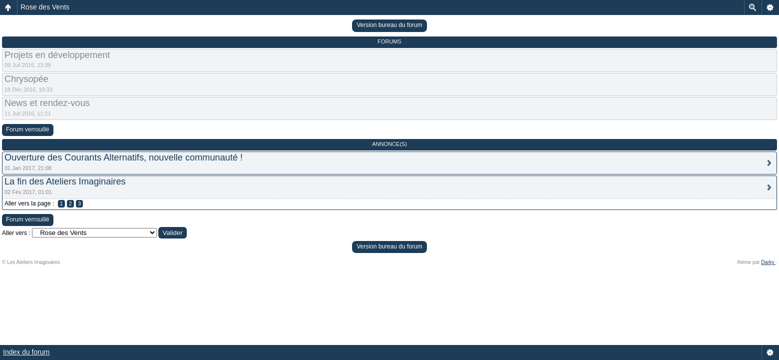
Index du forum (26, 352)
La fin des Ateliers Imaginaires (65, 181)
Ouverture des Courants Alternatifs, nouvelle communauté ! (123, 157)
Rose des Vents (44, 7)
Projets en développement (57, 55)
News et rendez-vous (47, 103)
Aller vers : (16, 233)
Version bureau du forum (389, 25)
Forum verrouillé (27, 129)
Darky (768, 262)
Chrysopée (26, 79)
